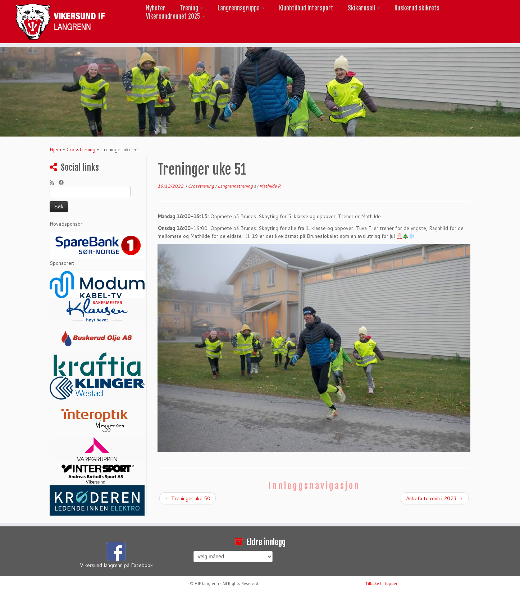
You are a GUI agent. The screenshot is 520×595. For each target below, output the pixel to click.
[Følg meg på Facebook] (63, 182)
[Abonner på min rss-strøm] (54, 182)
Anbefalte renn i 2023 (434, 498)
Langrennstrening (236, 186)
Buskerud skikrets (416, 8)
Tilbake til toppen (381, 583)
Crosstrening (80, 149)
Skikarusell (364, 8)
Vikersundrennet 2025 (175, 16)
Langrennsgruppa (241, 8)
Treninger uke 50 (187, 498)
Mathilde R (269, 186)
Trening (191, 8)
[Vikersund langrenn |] (60, 22)
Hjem (55, 149)
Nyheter (155, 8)
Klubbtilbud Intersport (306, 8)
